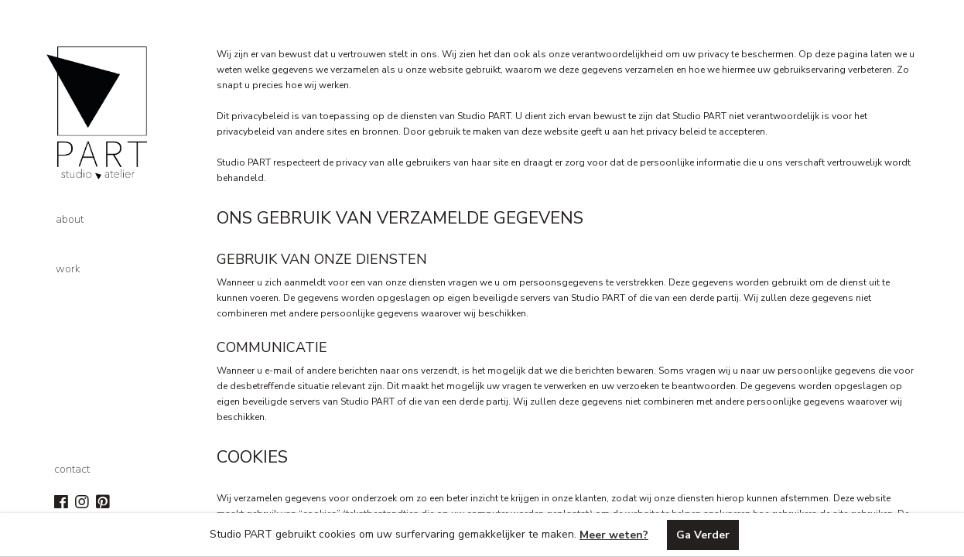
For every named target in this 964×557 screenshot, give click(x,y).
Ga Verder (703, 535)
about (70, 219)
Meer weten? (613, 535)
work (68, 268)
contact (72, 469)
